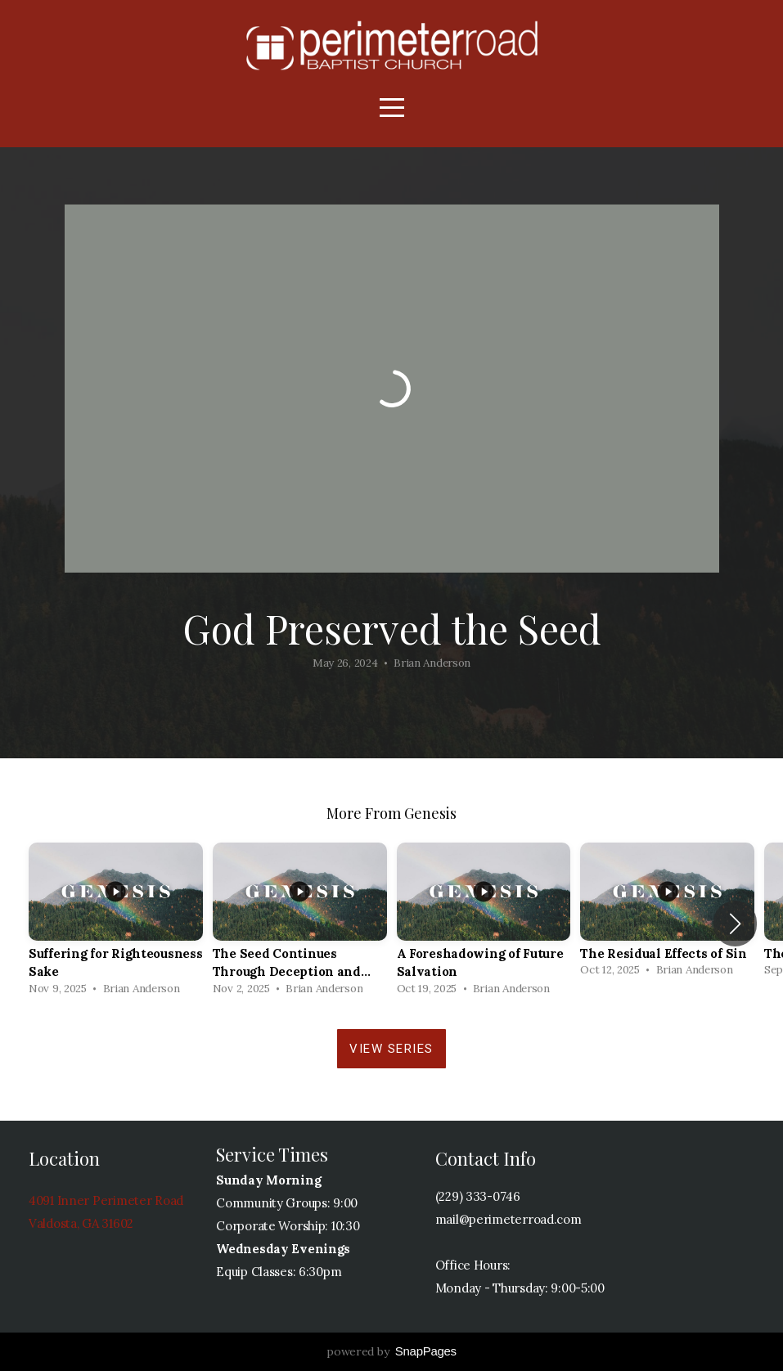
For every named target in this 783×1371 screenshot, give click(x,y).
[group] (116, 924)
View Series (391, 1048)
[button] (735, 924)
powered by (391, 1351)
